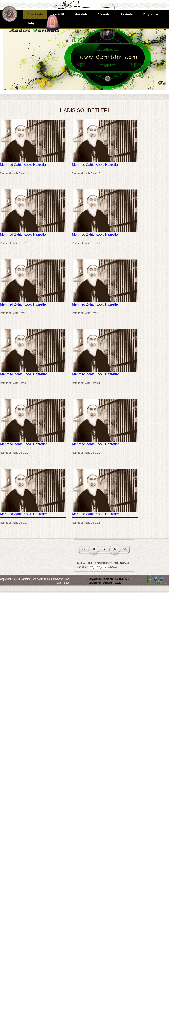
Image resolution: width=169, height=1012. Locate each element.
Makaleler (81, 14)
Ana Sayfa (35, 14)
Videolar (104, 14)
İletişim (32, 23)
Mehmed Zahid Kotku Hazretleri (24, 164)
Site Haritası (63, 582)
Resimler (127, 14)
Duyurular (150, 14)
